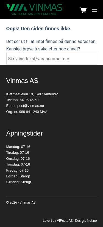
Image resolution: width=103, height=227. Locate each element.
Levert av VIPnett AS (58, 221)
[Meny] (94, 9)
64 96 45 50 (29, 100)
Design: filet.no (86, 221)
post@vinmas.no (30, 106)
